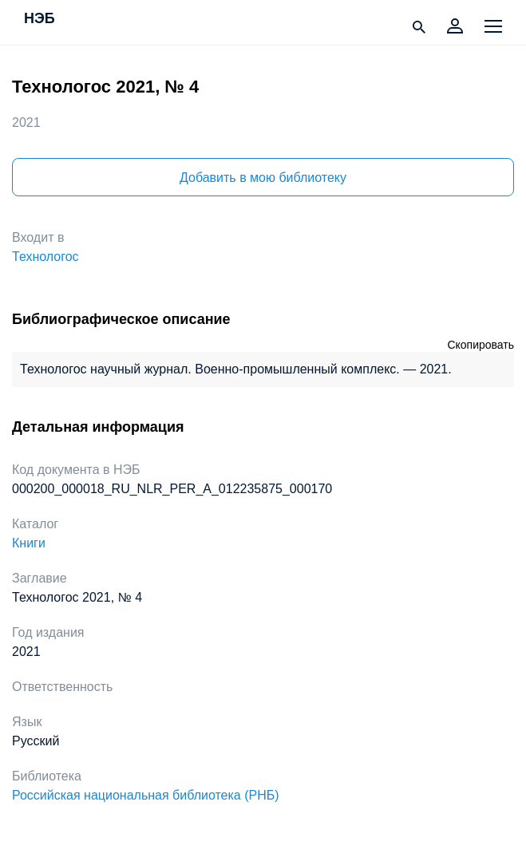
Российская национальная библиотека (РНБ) (145, 795)
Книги (28, 543)
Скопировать (480, 344)
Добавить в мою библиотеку (263, 177)
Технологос (45, 256)
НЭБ (39, 19)
